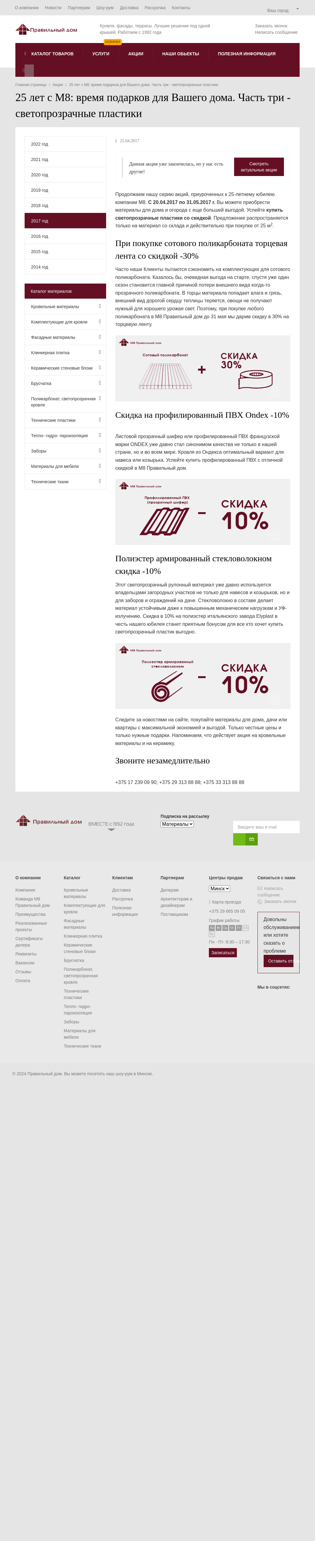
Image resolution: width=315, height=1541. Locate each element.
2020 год (39, 174)
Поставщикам (174, 914)
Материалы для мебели (66, 466)
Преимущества (30, 914)
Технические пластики (66, 420)
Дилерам (169, 890)
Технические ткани (66, 481)
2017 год (39, 220)
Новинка (112, 42)
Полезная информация (125, 911)
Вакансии (24, 962)
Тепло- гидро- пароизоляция (66, 435)
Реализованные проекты (31, 926)
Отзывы (23, 971)
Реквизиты (26, 953)
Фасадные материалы (66, 337)
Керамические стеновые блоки (66, 368)
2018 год (39, 205)
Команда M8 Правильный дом (32, 902)
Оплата (22, 980)
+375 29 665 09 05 (227, 911)
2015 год (39, 251)
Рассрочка (122, 898)
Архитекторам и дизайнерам (176, 902)
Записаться (222, 952)
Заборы (66, 450)
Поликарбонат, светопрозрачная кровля (66, 401)
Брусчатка (66, 383)
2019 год (39, 190)
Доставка (121, 890)
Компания (25, 890)
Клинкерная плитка (66, 352)
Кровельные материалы (66, 306)
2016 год (39, 236)
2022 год (39, 144)
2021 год (39, 159)
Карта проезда (225, 902)
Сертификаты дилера (29, 941)
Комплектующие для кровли (66, 321)
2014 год (39, 267)
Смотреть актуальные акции (259, 166)
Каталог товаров (49, 53)
